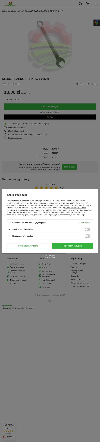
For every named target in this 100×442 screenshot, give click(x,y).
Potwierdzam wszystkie (72, 246)
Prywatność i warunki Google (75, 208)
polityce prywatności (77, 205)
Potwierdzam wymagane (28, 246)
